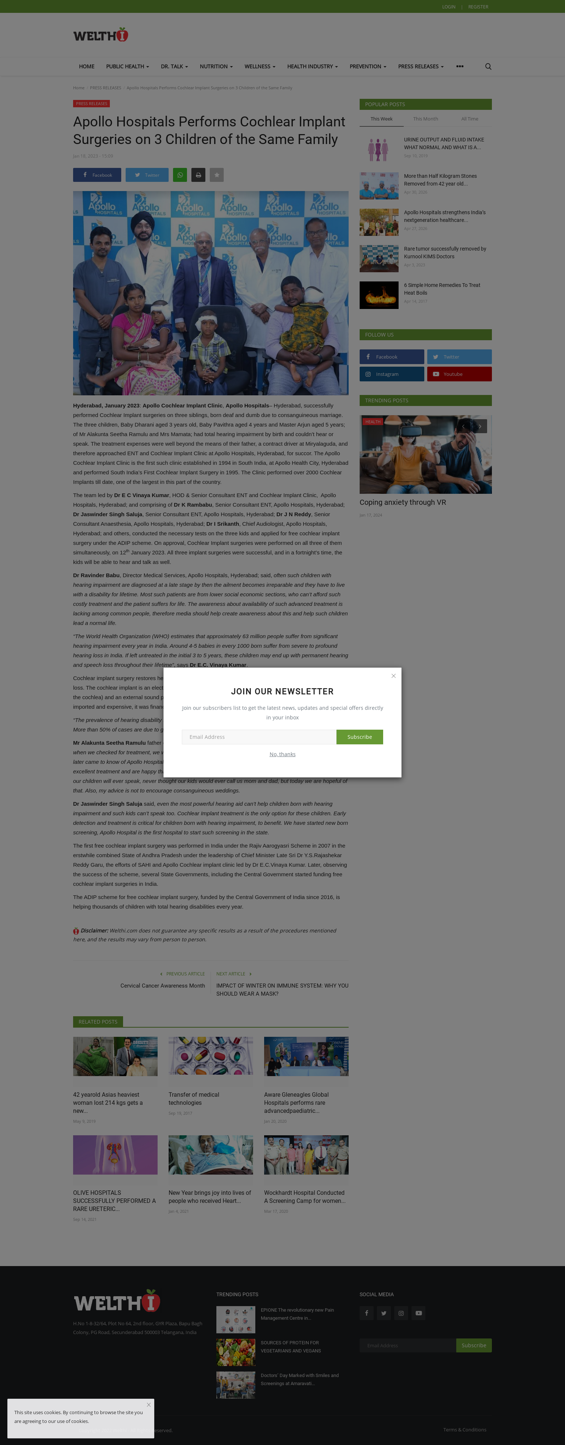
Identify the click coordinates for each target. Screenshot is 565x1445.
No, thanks (283, 754)
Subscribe (360, 736)
